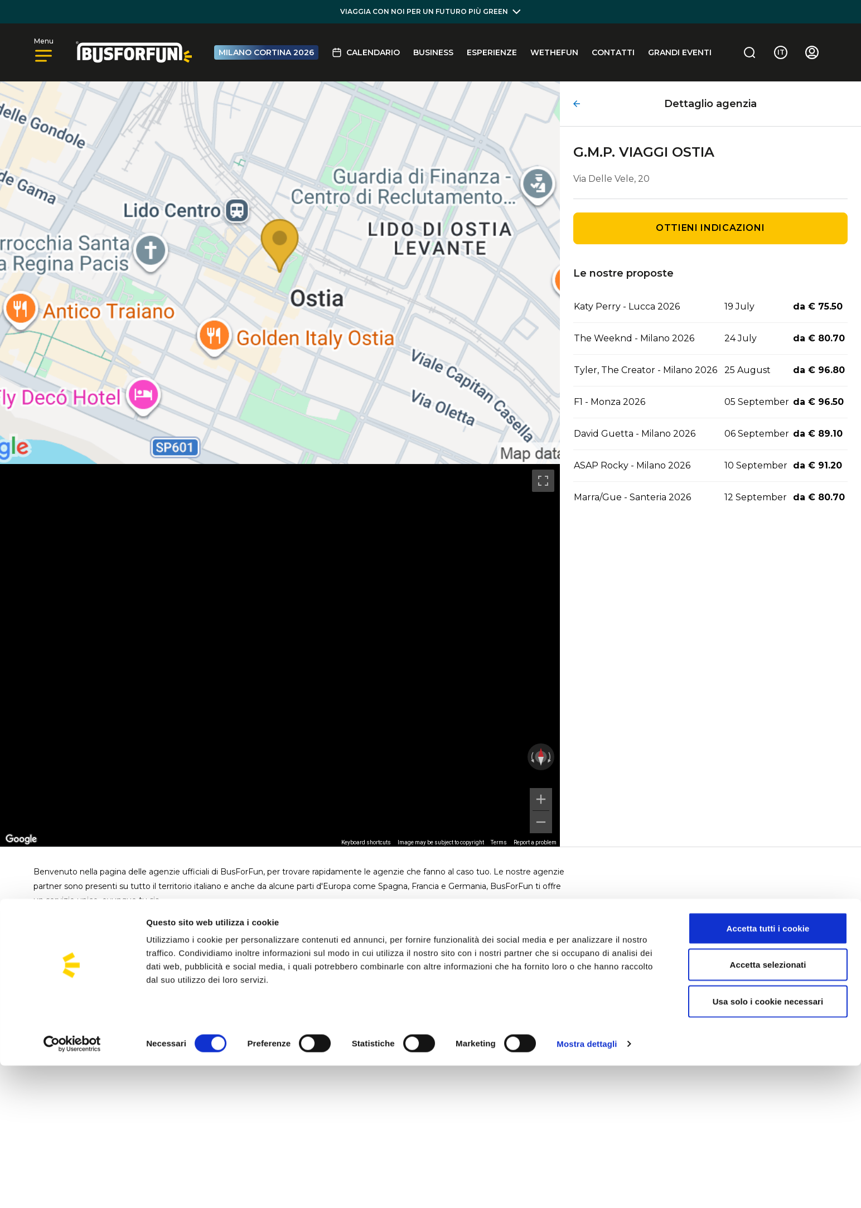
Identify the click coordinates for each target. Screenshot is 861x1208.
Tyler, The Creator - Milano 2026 (645, 370)
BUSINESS (433, 52)
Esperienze (492, 52)
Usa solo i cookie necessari (768, 1143)
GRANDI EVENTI (680, 52)
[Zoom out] (541, 822)
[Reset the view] (540, 756)
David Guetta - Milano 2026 (634, 433)
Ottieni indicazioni (710, 228)
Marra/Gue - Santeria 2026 (632, 497)
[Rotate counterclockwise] (531, 756)
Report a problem (535, 842)
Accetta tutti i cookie (768, 1070)
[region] (280, 655)
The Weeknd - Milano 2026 (634, 338)
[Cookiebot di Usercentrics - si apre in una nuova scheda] (72, 1186)
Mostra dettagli (587, 1186)
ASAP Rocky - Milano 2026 (632, 465)
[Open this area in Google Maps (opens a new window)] (21, 839)
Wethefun (554, 52)
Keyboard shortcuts (366, 842)
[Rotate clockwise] (550, 756)
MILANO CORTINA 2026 (266, 52)
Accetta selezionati (768, 1107)
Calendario (366, 52)
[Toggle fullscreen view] (543, 481)
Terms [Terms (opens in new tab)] (499, 842)
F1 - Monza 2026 (609, 402)
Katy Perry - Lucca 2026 (627, 306)
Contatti (613, 52)
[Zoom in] (541, 799)
